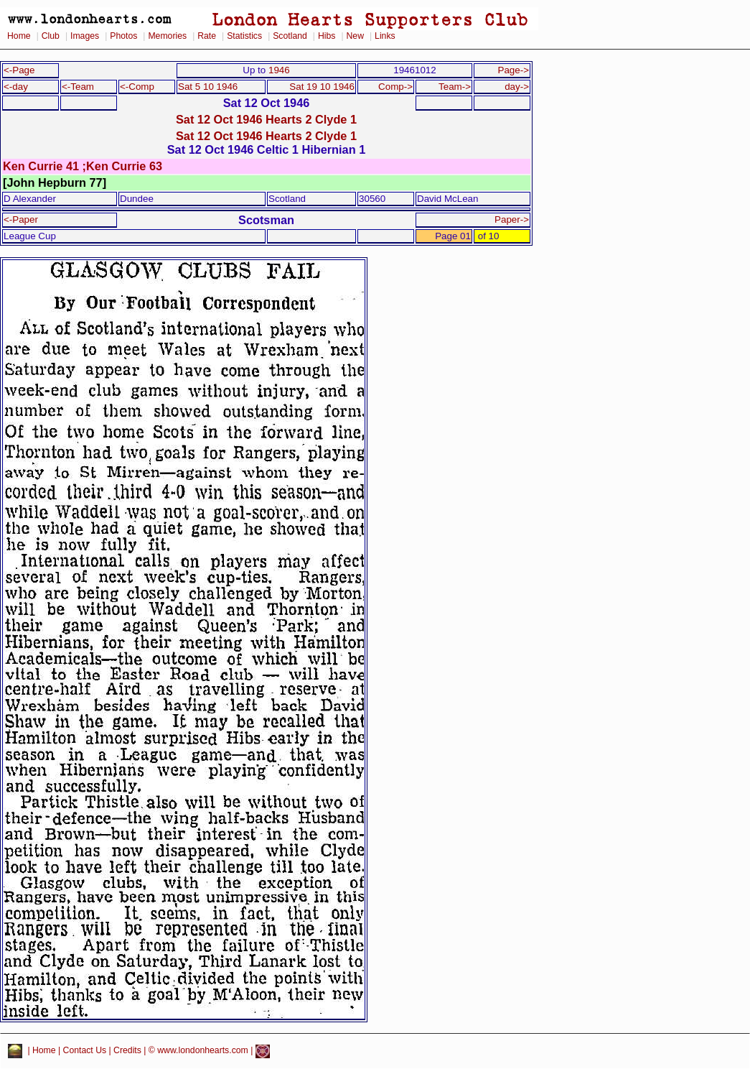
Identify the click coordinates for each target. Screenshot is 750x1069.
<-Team (78, 86)
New (355, 36)
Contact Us (85, 1051)
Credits (127, 1051)
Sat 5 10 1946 (208, 86)
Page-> (513, 70)
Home (19, 36)
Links (385, 36)
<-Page (19, 70)
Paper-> (511, 219)
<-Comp (137, 86)
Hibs (326, 36)
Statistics (244, 36)
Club (51, 36)
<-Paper (21, 219)
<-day (16, 86)
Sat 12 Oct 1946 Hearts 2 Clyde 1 (266, 119)
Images (84, 36)
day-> (517, 86)
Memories (167, 36)
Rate (206, 36)
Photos (123, 36)
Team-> (455, 86)
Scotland (290, 36)
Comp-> (395, 86)
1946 (279, 70)
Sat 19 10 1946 (322, 86)
